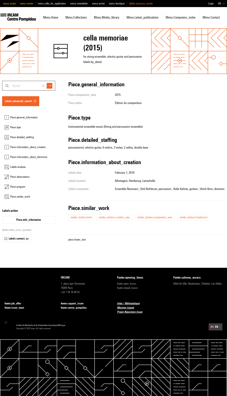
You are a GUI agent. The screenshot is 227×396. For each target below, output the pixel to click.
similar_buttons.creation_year (114, 217)
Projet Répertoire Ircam (132, 312)
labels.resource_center (141, 3)
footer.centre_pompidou (76, 308)
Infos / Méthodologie (130, 303)
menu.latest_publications (142, 17)
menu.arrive (98, 3)
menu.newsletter (79, 3)
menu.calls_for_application (52, 3)
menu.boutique (117, 3)
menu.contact (211, 17)
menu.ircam (9, 3)
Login (211, 3)
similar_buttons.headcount (193, 217)
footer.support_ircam (74, 303)
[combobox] (28, 86)
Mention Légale (127, 308)
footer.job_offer (15, 303)
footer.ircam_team (16, 308)
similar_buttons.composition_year (154, 217)
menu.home (50, 17)
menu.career (26, 3)
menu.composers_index (180, 17)
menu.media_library (106, 17)
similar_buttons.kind (81, 217)
